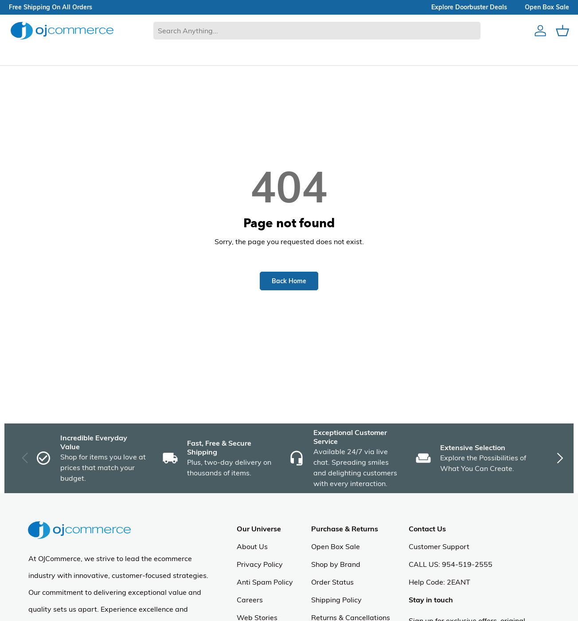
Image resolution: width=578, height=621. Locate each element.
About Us (252, 546)
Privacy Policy (260, 564)
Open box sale (547, 7)
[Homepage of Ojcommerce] (62, 30)
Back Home (289, 281)
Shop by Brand (335, 564)
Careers (250, 599)
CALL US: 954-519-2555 (450, 564)
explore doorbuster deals (469, 7)
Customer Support (439, 546)
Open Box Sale (335, 546)
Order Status (332, 581)
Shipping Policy (336, 599)
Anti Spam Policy (265, 581)
